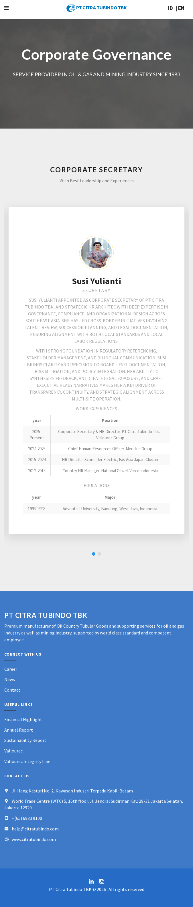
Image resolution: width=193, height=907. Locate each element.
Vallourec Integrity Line (27, 761)
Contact (12, 690)
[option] (96, 370)
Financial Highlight (23, 719)
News (9, 679)
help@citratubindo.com (35, 829)
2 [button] (99, 554)
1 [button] (93, 554)
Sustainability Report (25, 740)
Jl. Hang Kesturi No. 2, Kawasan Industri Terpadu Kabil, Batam (72, 791)
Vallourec (13, 751)
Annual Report (18, 730)
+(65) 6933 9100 (27, 818)
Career (10, 669)
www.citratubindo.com (34, 839)
